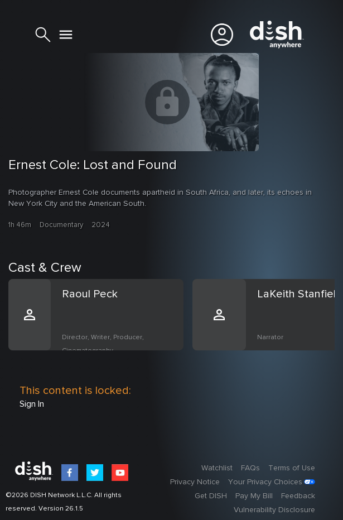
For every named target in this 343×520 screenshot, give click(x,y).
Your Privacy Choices (265, 482)
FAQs (250, 468)
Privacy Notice (195, 482)
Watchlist (217, 468)
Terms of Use (291, 468)
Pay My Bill (254, 496)
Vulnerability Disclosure (274, 510)
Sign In (32, 403)
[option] (100, 328)
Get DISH (211, 496)
